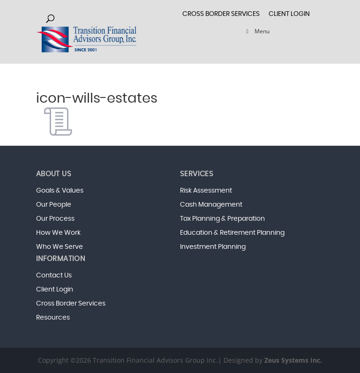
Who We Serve (59, 247)
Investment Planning (213, 247)
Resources (53, 317)
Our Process (55, 219)
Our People (53, 204)
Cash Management (211, 204)
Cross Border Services (70, 303)
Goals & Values (59, 190)
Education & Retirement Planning (232, 233)
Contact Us (54, 275)
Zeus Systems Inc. (293, 360)
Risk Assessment (206, 190)
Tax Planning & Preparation (222, 219)
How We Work (58, 233)
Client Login (289, 14)
